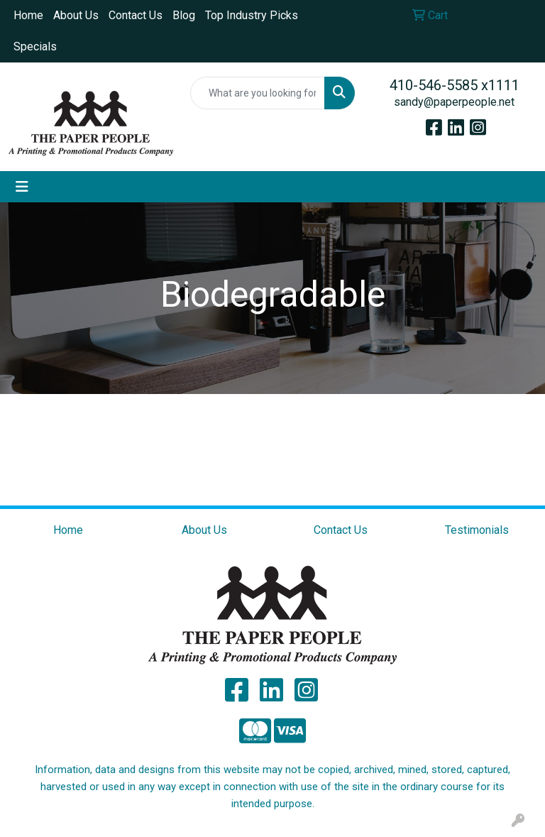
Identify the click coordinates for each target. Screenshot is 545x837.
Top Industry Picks (251, 15)
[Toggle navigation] (22, 187)
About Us (76, 15)
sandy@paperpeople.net (454, 102)
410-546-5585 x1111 (454, 85)
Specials (35, 46)
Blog (183, 15)
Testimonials (477, 530)
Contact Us (136, 15)
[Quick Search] (257, 93)
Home (28, 15)
